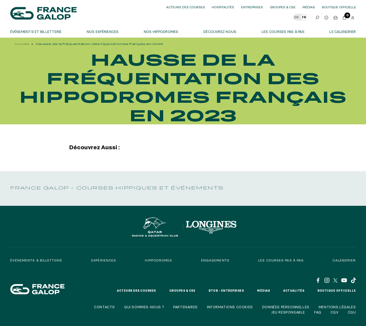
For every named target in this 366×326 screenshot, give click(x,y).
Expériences (103, 260)
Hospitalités (223, 7)
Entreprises (252, 7)
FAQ (317, 312)
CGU (352, 312)
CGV (335, 312)
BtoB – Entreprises (226, 290)
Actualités (293, 290)
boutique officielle (339, 7)
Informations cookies (230, 307)
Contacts (104, 307)
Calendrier (344, 260)
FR (304, 17)
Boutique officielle (337, 290)
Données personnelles (285, 307)
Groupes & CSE (283, 7)
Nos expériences (103, 32)
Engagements (215, 260)
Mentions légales (337, 307)
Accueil (21, 43)
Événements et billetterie (36, 32)
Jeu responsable (288, 312)
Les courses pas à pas (283, 32)
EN (296, 17)
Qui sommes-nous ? (144, 307)
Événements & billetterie (36, 260)
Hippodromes (158, 260)
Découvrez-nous (219, 32)
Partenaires (185, 307)
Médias (309, 7)
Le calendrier (342, 32)
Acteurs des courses (185, 7)
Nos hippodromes (161, 32)
